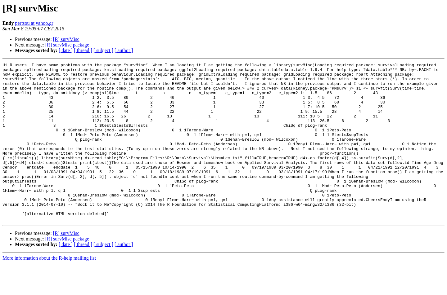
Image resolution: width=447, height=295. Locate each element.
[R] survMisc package (67, 44)
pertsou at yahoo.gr (34, 23)
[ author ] (124, 50)
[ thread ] (83, 50)
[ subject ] (103, 50)
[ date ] (66, 50)
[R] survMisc (66, 39)
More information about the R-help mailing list (49, 289)
